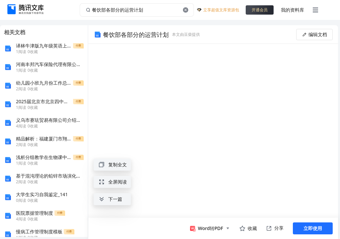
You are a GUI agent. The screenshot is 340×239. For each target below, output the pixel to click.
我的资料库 (292, 10)
